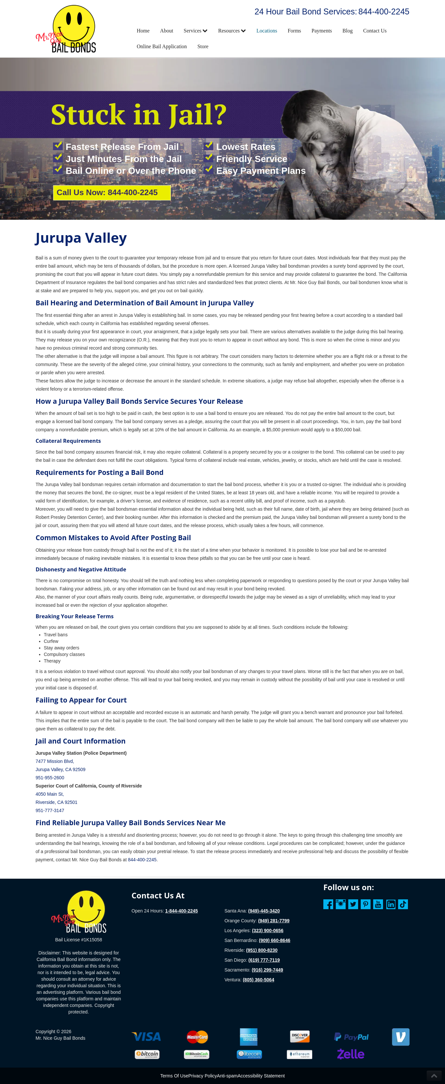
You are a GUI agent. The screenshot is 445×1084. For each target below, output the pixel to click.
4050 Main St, (50, 794)
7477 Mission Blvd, (55, 761)
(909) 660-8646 (274, 940)
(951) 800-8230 (262, 950)
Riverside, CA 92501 (57, 802)
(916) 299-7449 (267, 969)
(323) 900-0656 (267, 930)
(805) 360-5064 (258, 979)
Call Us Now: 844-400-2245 (107, 192)
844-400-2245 (384, 11)
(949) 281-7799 (274, 920)
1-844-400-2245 (181, 910)
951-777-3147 (50, 810)
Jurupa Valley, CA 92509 (61, 769)
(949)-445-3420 (264, 910)
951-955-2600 (50, 777)
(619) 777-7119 (264, 960)
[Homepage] (79, 911)
